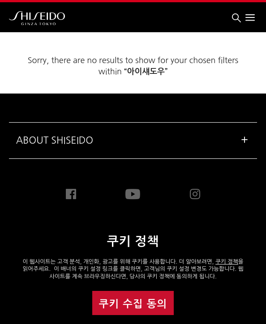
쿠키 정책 (226, 261)
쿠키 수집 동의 (133, 304)
